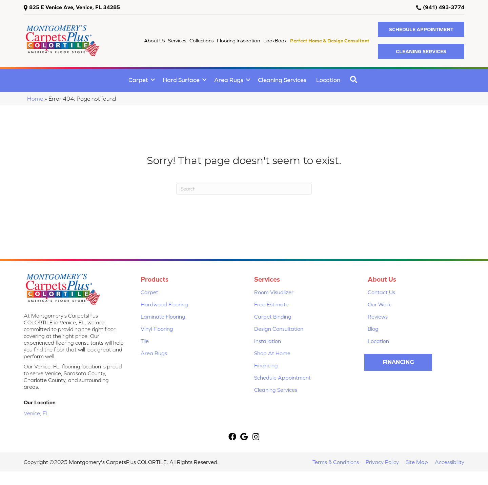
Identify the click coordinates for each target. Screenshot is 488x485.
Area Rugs (228, 79)
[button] (421, 29)
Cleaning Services (282, 79)
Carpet (138, 79)
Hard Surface (181, 79)
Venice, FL (36, 413)
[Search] (244, 189)
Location (328, 79)
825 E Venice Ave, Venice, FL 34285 (74, 7)
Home (35, 98)
